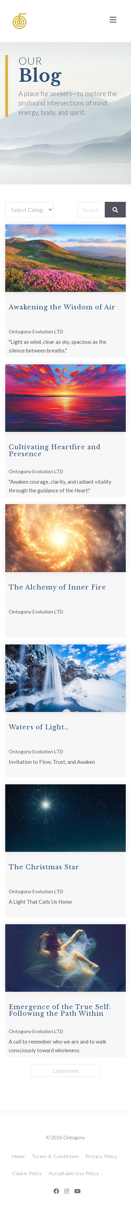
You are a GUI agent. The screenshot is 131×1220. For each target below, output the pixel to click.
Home (18, 1156)
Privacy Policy (102, 1156)
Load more (65, 1070)
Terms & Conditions (55, 1156)
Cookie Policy (27, 1173)
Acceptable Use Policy (74, 1173)
